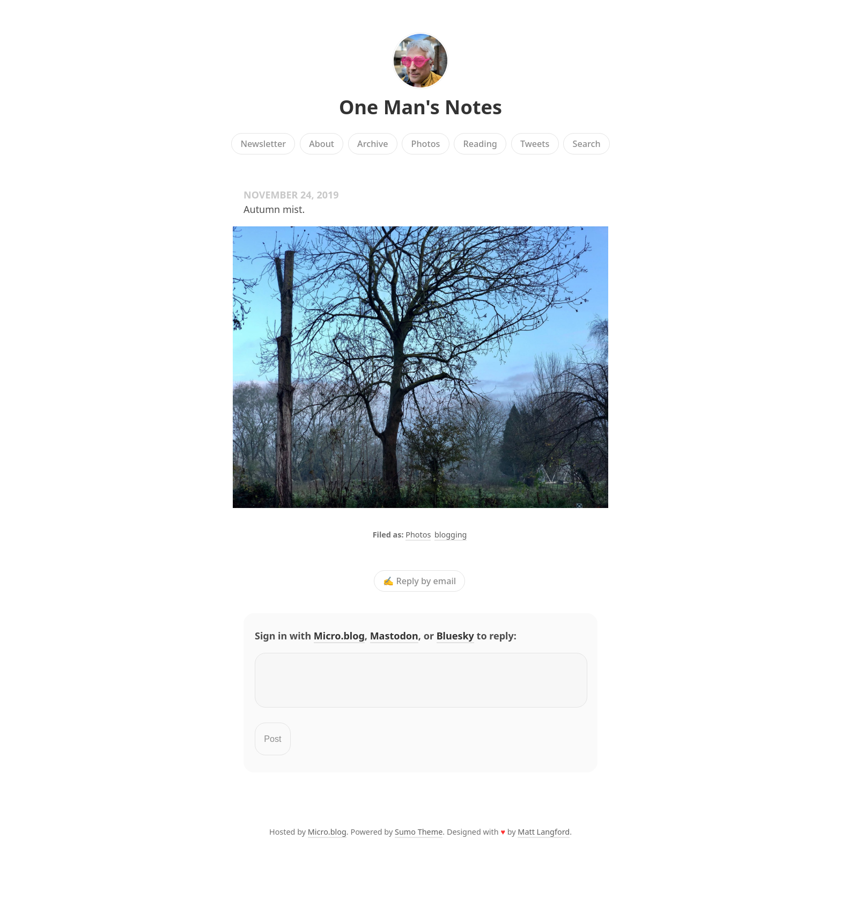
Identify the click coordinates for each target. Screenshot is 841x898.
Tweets (535, 144)
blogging (450, 534)
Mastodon (394, 635)
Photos (425, 144)
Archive (372, 144)
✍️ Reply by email (419, 581)
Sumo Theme (418, 838)
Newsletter (263, 144)
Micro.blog (339, 635)
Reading (480, 144)
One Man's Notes (420, 107)
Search (587, 144)
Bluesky (455, 635)
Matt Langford (544, 838)
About (321, 144)
